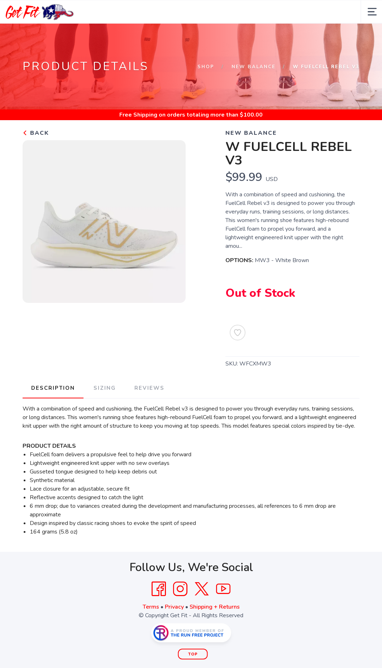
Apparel (146, 35)
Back (36, 156)
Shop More (190, 35)
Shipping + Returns (215, 630)
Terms (151, 630)
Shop (205, 90)
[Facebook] (158, 612)
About (64, 35)
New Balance (253, 90)
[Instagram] (180, 612)
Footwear (103, 35)
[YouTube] (223, 612)
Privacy (174, 630)
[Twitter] (202, 612)
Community (238, 35)
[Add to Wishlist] (237, 356)
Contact (282, 35)
